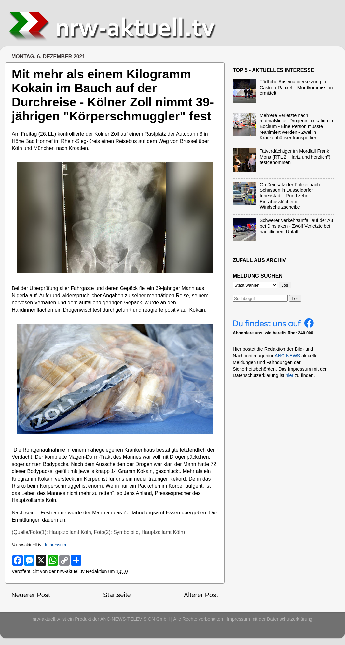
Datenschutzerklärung (289, 619)
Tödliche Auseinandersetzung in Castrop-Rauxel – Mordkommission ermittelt (296, 87)
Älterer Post (201, 594)
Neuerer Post (30, 594)
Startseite (117, 594)
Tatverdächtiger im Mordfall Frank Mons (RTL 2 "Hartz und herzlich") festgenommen (295, 156)
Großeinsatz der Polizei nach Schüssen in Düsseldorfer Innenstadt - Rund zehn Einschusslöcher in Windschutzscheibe (290, 196)
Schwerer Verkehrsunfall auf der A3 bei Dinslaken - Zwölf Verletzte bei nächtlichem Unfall (296, 226)
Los (295, 298)
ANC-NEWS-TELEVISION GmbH (135, 619)
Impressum (55, 544)
